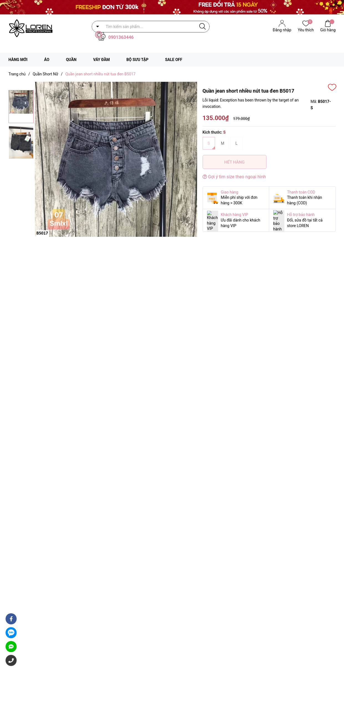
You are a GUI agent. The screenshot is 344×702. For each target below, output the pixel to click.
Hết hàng (234, 162)
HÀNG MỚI (18, 59)
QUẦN (71, 59)
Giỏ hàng (327, 29)
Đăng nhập (282, 30)
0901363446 (121, 37)
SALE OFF (173, 59)
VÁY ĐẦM (101, 59)
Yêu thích (306, 29)
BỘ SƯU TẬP (137, 59)
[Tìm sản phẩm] (150, 26)
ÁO (46, 59)
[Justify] (202, 26)
